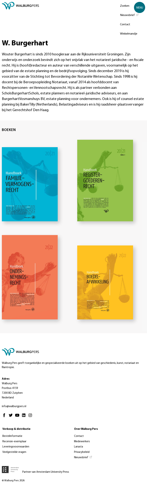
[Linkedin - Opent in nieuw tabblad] (24, 416)
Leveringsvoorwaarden (15, 446)
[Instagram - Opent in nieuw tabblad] (31, 416)
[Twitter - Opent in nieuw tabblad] (11, 416)
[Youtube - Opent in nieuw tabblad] (18, 416)
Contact (125, 24)
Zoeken (124, 5)
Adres (5, 379)
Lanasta (78, 446)
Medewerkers (82, 441)
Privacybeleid (82, 452)
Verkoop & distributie (16, 429)
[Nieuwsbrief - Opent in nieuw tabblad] (129, 15)
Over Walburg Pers (86, 429)
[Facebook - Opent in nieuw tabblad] (5, 416)
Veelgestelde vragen (14, 452)
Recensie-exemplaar (14, 441)
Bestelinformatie (12, 436)
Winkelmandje (128, 33)
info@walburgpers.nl (14, 406)
